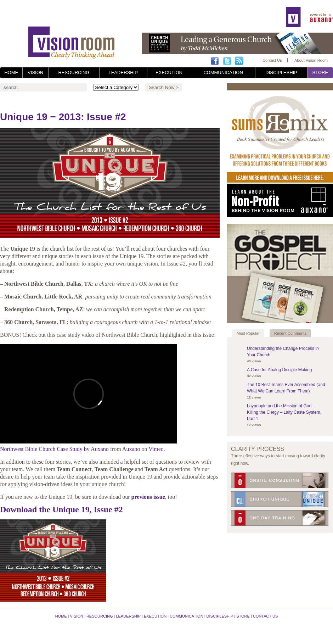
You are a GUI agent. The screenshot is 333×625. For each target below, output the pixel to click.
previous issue (148, 497)
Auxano (131, 449)
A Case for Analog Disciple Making (279, 369)
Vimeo (156, 449)
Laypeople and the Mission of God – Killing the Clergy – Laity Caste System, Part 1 (284, 412)
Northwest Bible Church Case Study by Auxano (54, 449)
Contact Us (272, 60)
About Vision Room (311, 60)
